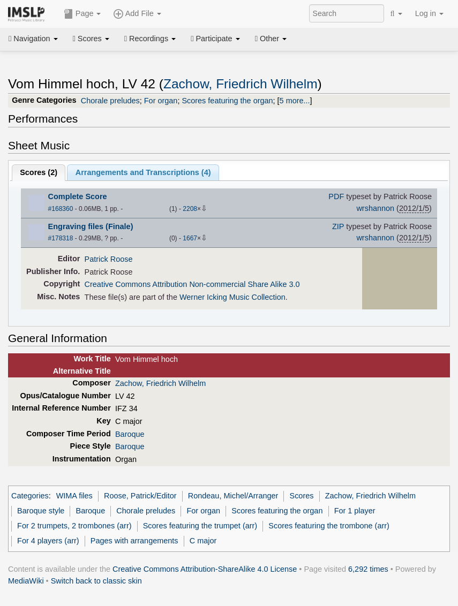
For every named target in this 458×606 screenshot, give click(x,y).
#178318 (60, 238)
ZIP (338, 226)
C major (203, 540)
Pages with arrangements (134, 540)
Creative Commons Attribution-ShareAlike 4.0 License (204, 569)
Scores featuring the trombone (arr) (328, 525)
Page (82, 14)
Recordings (150, 38)
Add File (137, 14)
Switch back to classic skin (96, 581)
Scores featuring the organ (227, 100)
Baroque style (40, 510)
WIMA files (74, 495)
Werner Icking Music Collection (232, 297)
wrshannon (375, 208)
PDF (336, 196)
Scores (91, 38)
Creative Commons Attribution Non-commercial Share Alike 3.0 (192, 284)
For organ (161, 100)
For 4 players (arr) (48, 540)
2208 (190, 209)
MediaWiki (26, 581)
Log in (429, 13)
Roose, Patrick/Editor (140, 495)
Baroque (130, 434)
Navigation (33, 38)
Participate (215, 38)
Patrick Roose (109, 259)
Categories (30, 495)
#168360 (60, 209)
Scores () (38, 172)
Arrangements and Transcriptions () (143, 172)
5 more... (295, 100)
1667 (190, 238)
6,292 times (368, 569)
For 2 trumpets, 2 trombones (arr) (74, 525)
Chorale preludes (110, 100)
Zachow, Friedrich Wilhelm (240, 84)
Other (271, 38)
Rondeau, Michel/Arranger (233, 495)
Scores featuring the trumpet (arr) (200, 525)
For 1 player (355, 510)
